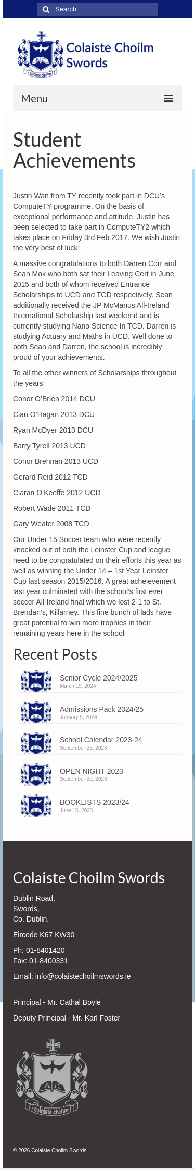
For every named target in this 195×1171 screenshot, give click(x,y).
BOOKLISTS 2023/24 (94, 802)
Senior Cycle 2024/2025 (98, 678)
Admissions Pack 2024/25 (102, 709)
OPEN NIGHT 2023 (91, 771)
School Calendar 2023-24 (101, 740)
